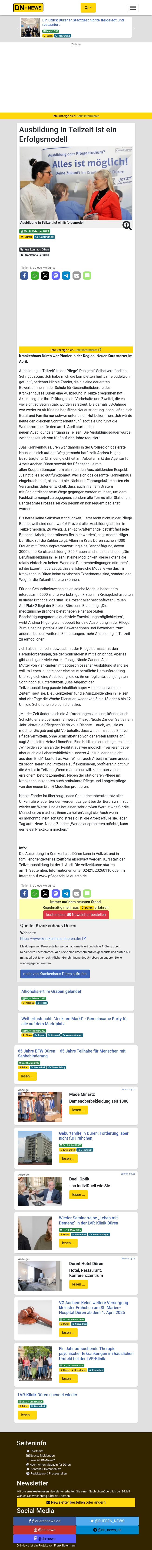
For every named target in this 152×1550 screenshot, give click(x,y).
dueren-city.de (128, 1089)
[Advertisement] (76, 80)
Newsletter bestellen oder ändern (76, 1502)
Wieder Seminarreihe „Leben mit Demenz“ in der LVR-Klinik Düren (88, 1220)
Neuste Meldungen (40, 1455)
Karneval (54, 1035)
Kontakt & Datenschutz (43, 1469)
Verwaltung (62, 35)
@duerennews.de (44, 1521)
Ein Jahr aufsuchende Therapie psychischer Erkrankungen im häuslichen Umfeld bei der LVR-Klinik (96, 1353)
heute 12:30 (50, 31)
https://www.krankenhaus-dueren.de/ (50, 938)
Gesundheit (44, 237)
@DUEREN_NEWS (107, 1521)
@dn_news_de (107, 1530)
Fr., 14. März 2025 (70, 1230)
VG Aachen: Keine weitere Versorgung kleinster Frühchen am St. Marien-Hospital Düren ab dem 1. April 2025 (93, 1307)
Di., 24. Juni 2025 (29, 1063)
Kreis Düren (67, 1150)
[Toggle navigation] (133, 8)
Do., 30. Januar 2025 (71, 1365)
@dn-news (44, 1530)
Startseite (34, 1451)
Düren (48, 35)
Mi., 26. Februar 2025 (72, 1319)
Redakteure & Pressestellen (46, 1473)
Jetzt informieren (88, 116)
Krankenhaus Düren (34, 249)
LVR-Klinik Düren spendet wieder (47, 1394)
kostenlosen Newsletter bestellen (76, 914)
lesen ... (27, 1076)
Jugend (39, 1035)
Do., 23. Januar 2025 (31, 1401)
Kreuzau (28, 1002)
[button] (88, 8)
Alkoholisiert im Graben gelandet (51, 991)
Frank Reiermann (65, 1545)
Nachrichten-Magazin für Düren (48, 1464)
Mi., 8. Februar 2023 (34, 231)
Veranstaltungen (72, 1035)
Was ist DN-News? (40, 1460)
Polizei (41, 1002)
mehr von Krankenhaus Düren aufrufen (55, 974)
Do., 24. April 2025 (70, 1145)
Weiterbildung (57, 1067)
